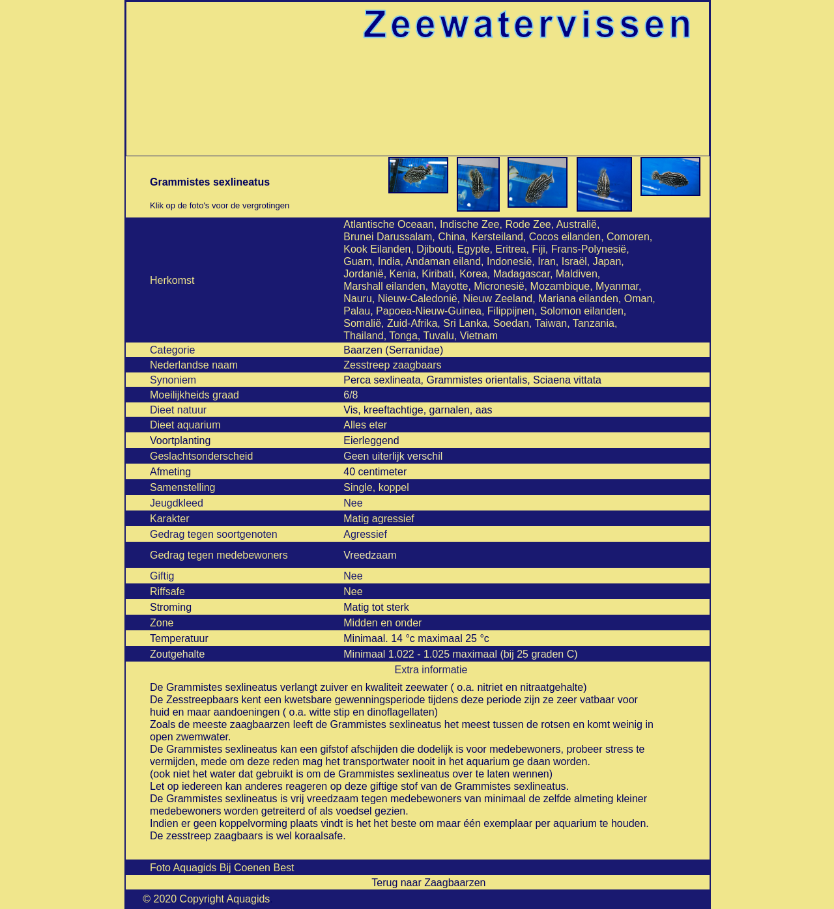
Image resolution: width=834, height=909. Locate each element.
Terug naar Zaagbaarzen (428, 882)
